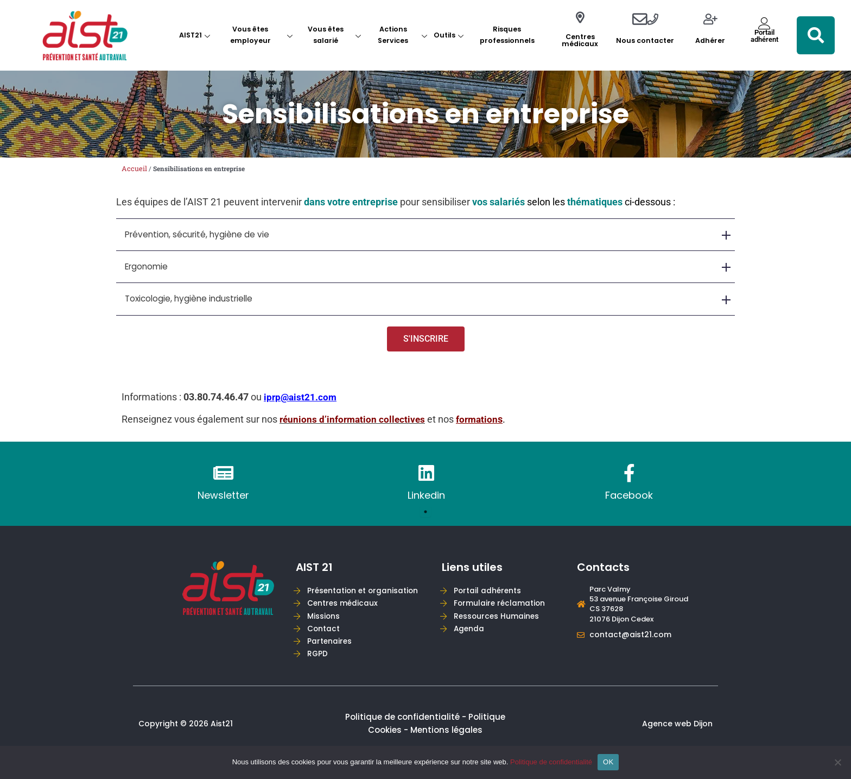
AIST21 (194, 35)
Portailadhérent (764, 35)
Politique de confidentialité (551, 762)
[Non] (837, 762)
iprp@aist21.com (301, 404)
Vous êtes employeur (261, 34)
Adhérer (710, 40)
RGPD (319, 663)
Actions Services (402, 34)
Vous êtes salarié (334, 34)
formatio (479, 426)
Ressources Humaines (498, 623)
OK (608, 762)
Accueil (134, 168)
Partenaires (331, 649)
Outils (448, 35)
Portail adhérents (489, 595)
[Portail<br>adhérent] (764, 23)
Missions (325, 623)
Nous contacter (645, 40)
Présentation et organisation (364, 595)
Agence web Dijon (677, 733)
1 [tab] (425, 518)
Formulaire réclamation (501, 609)
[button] (816, 35)
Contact (325, 636)
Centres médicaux (580, 40)
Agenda (470, 636)
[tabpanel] (223, 491)
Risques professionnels (507, 34)
